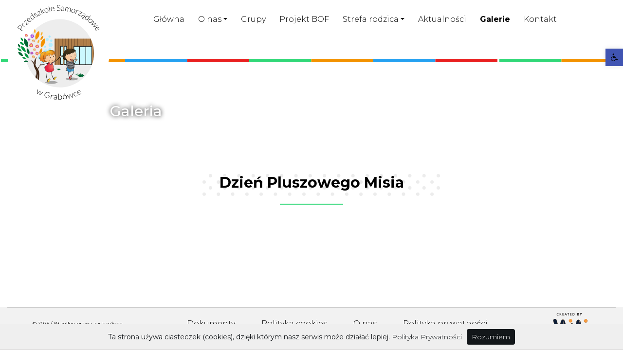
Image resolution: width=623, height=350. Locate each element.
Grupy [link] (253, 19)
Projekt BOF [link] (304, 19)
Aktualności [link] (442, 19)
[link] (614, 57)
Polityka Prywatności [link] (427, 336)
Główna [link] (168, 19)
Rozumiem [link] (491, 336)
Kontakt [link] (540, 19)
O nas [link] (209, 19)
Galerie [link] (495, 19)
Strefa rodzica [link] (371, 19)
